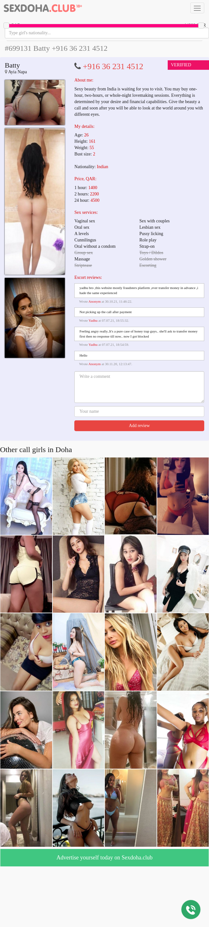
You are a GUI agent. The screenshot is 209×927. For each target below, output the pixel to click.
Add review (139, 425)
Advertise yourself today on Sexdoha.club (104, 857)
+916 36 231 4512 (113, 66)
